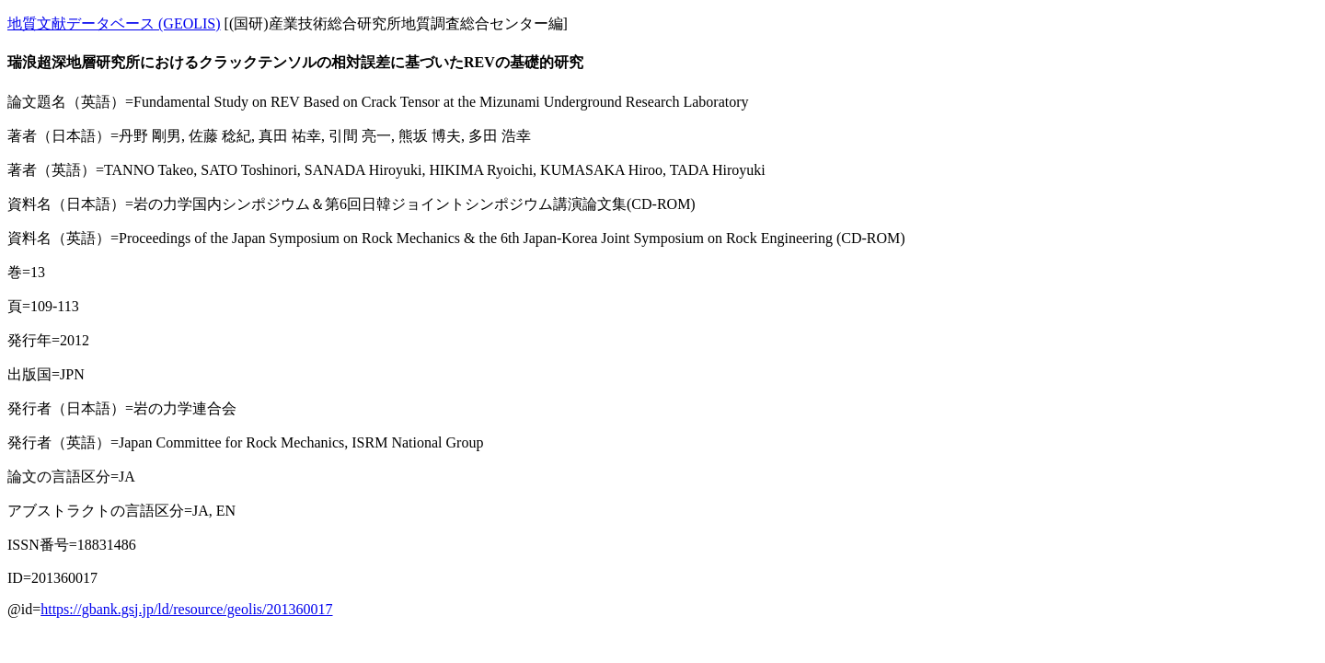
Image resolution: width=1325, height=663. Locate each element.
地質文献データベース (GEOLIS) (114, 23)
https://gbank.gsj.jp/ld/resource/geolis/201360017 (186, 609)
